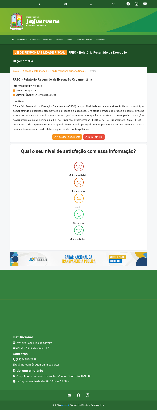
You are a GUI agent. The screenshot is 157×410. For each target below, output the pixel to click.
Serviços (59, 39)
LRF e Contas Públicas (84, 39)
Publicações (100, 39)
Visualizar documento (67, 137)
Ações (69, 39)
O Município (22, 39)
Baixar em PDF (94, 137)
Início (16, 71)
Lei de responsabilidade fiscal (67, 71)
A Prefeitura (34, 39)
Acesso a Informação (35, 71)
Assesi (65, 405)
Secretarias (47, 39)
